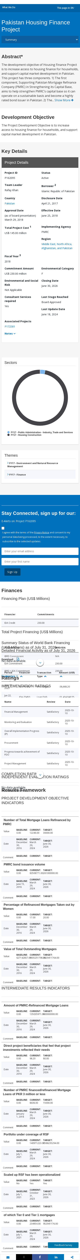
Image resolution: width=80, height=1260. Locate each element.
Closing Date (49, 280)
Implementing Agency (56, 226)
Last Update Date (53, 309)
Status (45, 172)
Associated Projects (18, 321)
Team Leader (13, 185)
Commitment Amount (19, 268)
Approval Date (14, 210)
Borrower (48, 185)
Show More (64, 100)
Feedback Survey (63, 1245)
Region (46, 239)
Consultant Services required (18, 299)
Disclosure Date (51, 198)
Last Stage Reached (54, 297)
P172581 (10, 326)
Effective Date (50, 210)
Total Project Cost (18, 227)
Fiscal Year (13, 255)
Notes (9, 333)
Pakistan (10, 203)
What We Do (8, 7)
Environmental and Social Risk (21, 282)
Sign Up (12, 572)
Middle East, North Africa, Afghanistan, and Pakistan (56, 246)
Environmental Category (57, 268)
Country (10, 198)
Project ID (11, 172)
